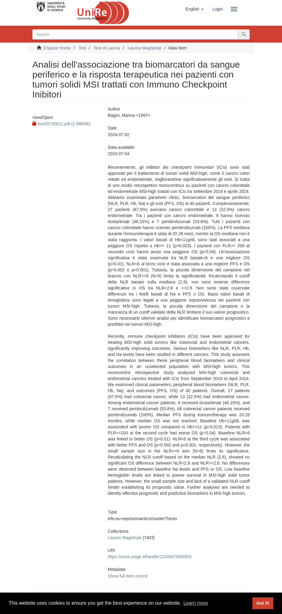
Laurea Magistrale (145, 48)
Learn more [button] (195, 603)
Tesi (82, 48)
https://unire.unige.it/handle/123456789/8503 (149, 556)
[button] (194, 9)
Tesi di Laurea (107, 48)
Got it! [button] (262, 603)
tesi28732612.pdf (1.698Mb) (61, 123)
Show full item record (127, 576)
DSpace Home (57, 48)
